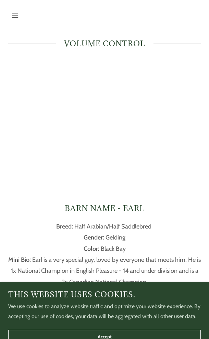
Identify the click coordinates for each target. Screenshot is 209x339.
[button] (22, 15)
